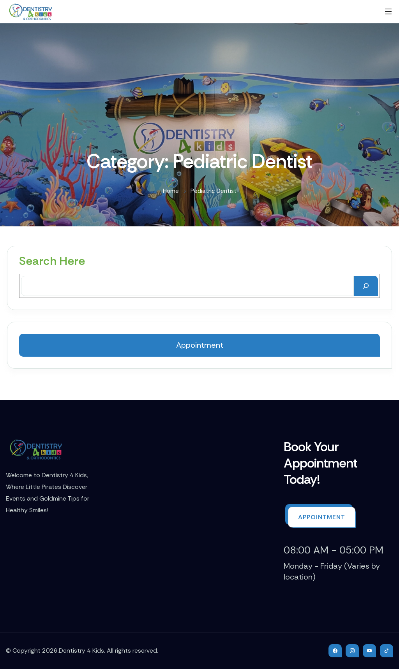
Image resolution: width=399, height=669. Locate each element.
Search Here (52, 261)
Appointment (199, 345)
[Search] (366, 286)
